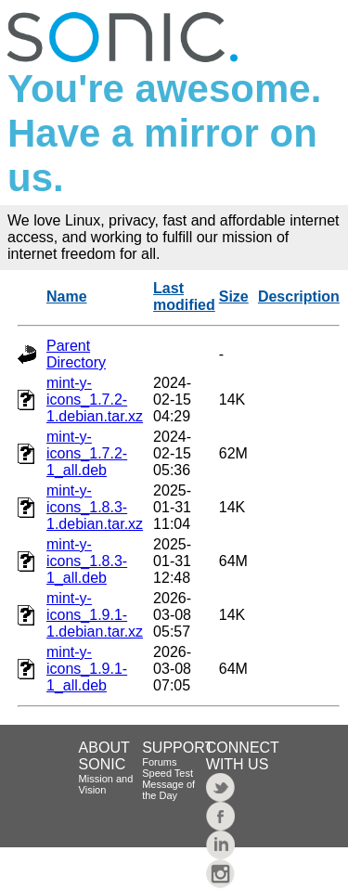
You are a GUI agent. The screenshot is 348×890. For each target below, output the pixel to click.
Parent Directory (76, 354)
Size (234, 296)
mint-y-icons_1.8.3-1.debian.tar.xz (94, 507)
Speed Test (167, 773)
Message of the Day (168, 790)
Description (299, 296)
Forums (159, 761)
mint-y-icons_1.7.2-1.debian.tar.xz (94, 399)
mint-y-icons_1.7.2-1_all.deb (86, 453)
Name (66, 296)
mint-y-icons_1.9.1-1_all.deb (86, 668)
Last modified (184, 296)
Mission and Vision (106, 784)
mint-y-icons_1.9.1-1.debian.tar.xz (94, 614)
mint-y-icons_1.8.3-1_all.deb (86, 561)
